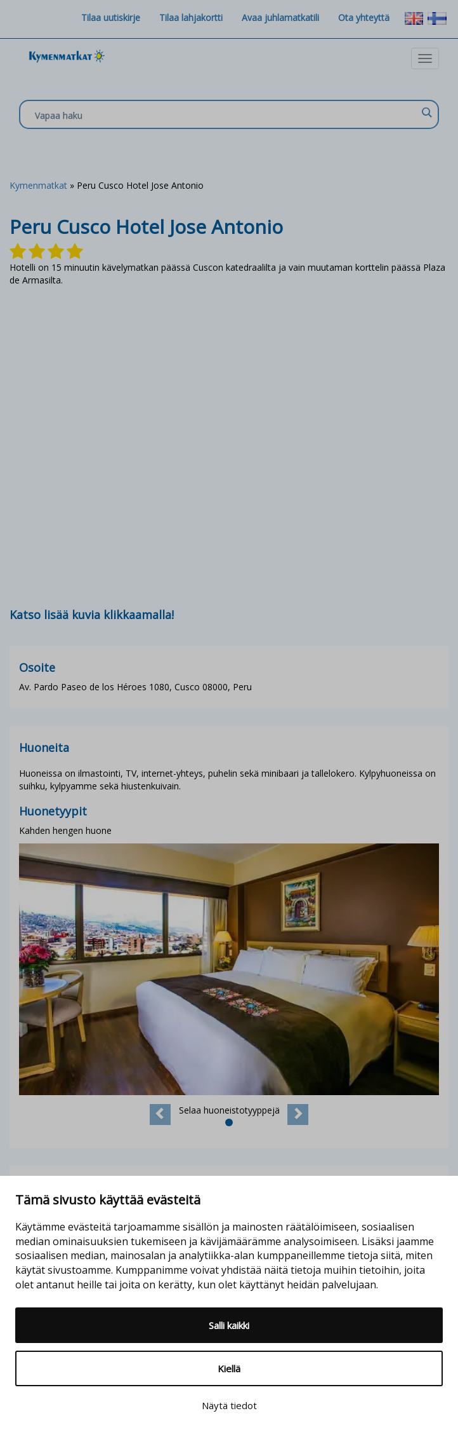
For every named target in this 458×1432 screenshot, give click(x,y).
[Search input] (226, 115)
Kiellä (229, 1368)
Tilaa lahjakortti (191, 17)
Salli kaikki (229, 1325)
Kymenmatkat (38, 185)
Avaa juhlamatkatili (280, 17)
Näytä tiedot (229, 1405)
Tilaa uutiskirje (110, 17)
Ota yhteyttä (363, 17)
